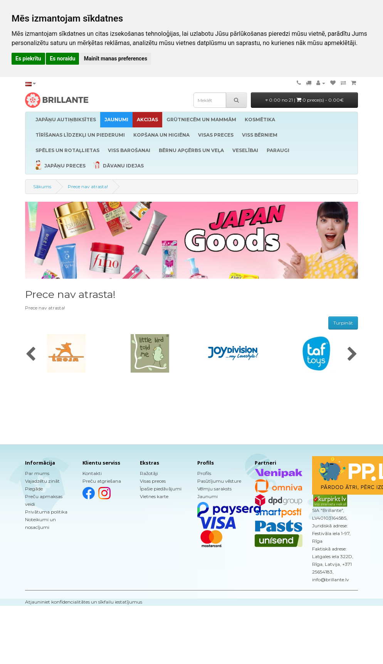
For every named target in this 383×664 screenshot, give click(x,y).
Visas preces (153, 481)
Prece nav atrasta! (88, 186)
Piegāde (34, 489)
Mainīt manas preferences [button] (115, 58)
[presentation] (30, 354)
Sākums (42, 186)
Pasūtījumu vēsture (219, 481)
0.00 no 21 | (304, 100)
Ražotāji (149, 473)
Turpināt (343, 323)
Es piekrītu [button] (28, 58)
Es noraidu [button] (62, 58)
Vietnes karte (154, 496)
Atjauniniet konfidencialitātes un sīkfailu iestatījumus (83, 602)
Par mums (37, 473)
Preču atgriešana (101, 481)
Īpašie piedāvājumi (160, 489)
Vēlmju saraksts (214, 489)
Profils (204, 473)
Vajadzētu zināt (42, 481)
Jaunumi (207, 496)
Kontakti (92, 473)
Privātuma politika (46, 512)
